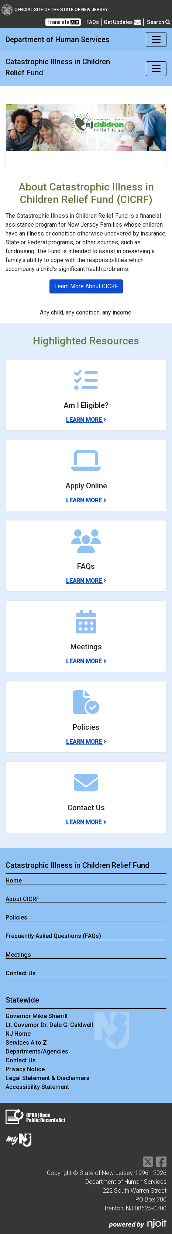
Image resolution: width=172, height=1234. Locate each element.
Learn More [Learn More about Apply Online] (86, 500)
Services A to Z (26, 1042)
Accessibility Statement (37, 1086)
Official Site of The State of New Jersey (54, 9)
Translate (63, 22)
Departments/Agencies (37, 1051)
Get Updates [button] (122, 22)
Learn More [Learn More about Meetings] (86, 661)
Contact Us (21, 973)
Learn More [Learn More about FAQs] (86, 580)
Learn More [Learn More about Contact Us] (86, 822)
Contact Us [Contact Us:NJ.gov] (21, 1060)
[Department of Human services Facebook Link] (161, 1164)
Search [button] (159, 22)
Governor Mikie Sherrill (37, 1016)
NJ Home (18, 1033)
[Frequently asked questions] (92, 22)
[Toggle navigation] (156, 39)
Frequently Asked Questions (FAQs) (53, 935)
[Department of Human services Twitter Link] (148, 1164)
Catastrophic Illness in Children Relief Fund (58, 67)
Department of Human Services (58, 39)
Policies (16, 917)
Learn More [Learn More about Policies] (86, 741)
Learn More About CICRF (86, 286)
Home (14, 880)
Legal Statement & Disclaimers (47, 1078)
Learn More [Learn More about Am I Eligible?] (86, 419)
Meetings (18, 954)
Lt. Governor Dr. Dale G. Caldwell (49, 1024)
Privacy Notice (25, 1069)
